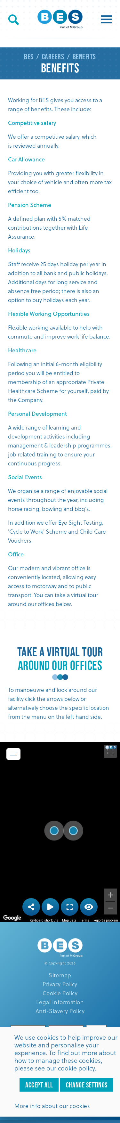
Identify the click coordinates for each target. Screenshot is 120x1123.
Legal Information (60, 1002)
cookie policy (76, 1068)
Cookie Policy (60, 993)
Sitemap (60, 975)
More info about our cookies (52, 1106)
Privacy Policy (60, 984)
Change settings (87, 1085)
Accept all (39, 1085)
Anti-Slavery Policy (60, 1011)
